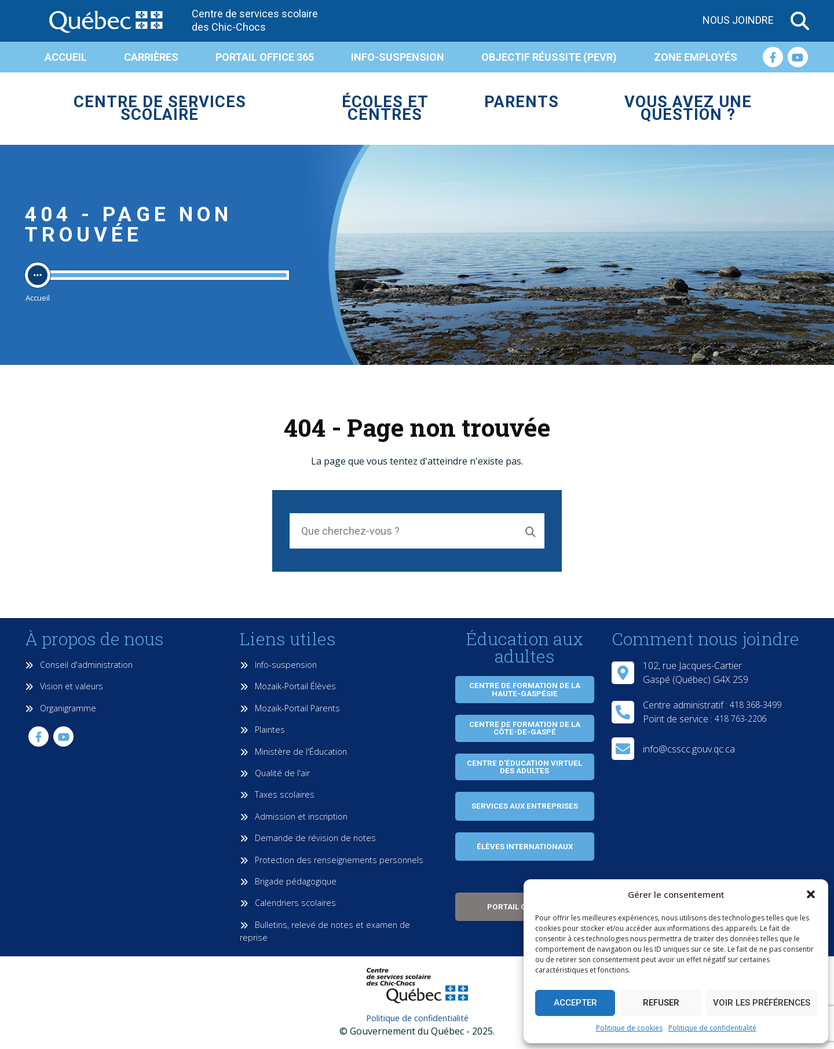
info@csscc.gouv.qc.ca (689, 749)
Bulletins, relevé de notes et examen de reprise (325, 931)
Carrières (151, 57)
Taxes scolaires (277, 794)
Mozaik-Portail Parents (290, 708)
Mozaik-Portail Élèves (288, 686)
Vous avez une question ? (688, 108)
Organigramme (60, 708)
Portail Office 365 (264, 57)
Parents (521, 102)
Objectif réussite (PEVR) (549, 57)
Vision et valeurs (64, 686)
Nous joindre (738, 20)
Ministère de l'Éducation (293, 751)
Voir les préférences (761, 1002)
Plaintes (262, 729)
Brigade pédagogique (288, 881)
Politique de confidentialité (712, 1028)
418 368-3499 (755, 704)
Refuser (661, 1002)
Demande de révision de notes (308, 837)
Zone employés (695, 57)
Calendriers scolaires (288, 902)
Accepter (575, 1002)
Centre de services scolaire (160, 108)
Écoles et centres (385, 108)
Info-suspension (397, 57)
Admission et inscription (294, 816)
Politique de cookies (629, 1028)
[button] (811, 894)
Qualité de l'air (275, 772)
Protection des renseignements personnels (331, 859)
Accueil (66, 57)
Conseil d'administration (79, 664)
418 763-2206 (740, 718)
